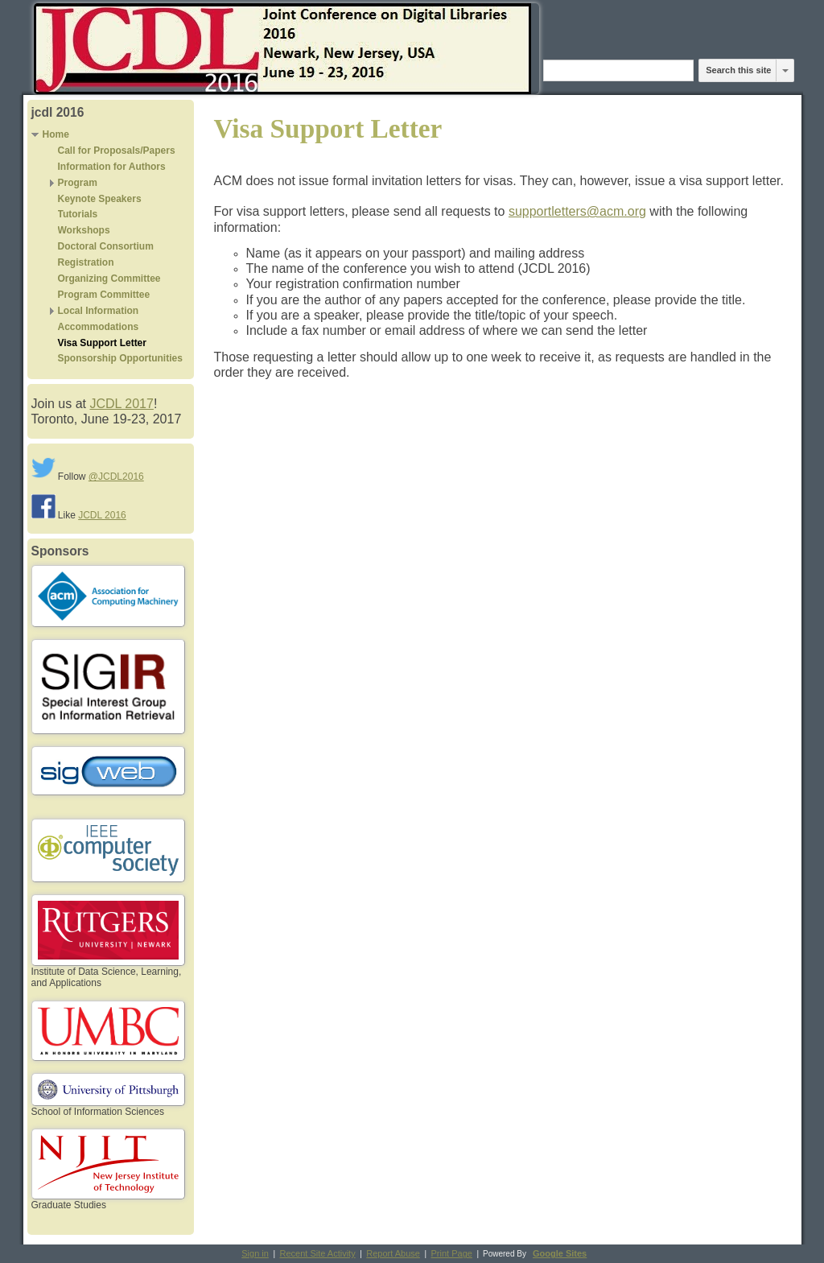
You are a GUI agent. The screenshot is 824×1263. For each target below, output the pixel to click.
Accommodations (98, 326)
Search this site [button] (738, 70)
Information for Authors (112, 166)
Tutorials (78, 214)
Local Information (98, 310)
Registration (86, 262)
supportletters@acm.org (577, 211)
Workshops (84, 230)
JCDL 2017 (121, 404)
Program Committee (104, 294)
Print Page (451, 1253)
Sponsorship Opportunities (120, 358)
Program (77, 182)
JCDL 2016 (102, 515)
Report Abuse (393, 1253)
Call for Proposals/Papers (116, 150)
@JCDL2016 (116, 476)
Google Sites (560, 1253)
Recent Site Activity (318, 1253)
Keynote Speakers (100, 198)
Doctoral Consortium (106, 246)
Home (56, 134)
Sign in (255, 1253)
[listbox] (785, 70)
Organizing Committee (109, 278)
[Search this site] (618, 70)
